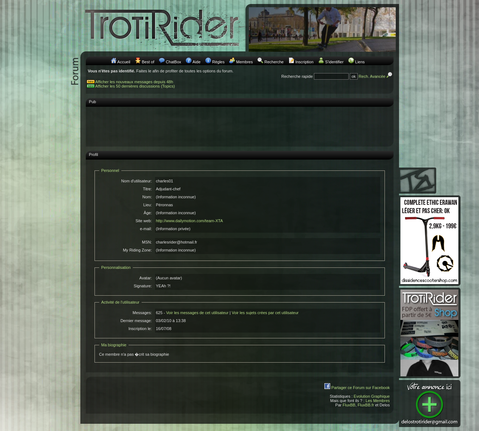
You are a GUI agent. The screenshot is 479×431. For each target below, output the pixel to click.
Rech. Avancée (376, 76)
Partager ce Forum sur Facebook (360, 387)
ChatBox (173, 62)
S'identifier (334, 62)
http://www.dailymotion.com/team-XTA (189, 221)
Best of (148, 62)
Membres (244, 62)
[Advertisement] (239, 126)
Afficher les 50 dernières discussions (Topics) (135, 86)
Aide (197, 62)
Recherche (273, 62)
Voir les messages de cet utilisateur (197, 312)
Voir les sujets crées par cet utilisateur (265, 312)
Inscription (304, 62)
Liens (360, 62)
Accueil (123, 62)
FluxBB (349, 405)
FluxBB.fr (366, 405)
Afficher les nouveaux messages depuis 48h (134, 82)
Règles (218, 62)
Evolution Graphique (372, 396)
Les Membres (378, 400)
